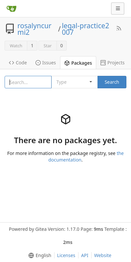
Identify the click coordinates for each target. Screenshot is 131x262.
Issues (45, 62)
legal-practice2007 (85, 28)
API (84, 255)
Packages (78, 63)
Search (112, 82)
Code (18, 62)
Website (103, 255)
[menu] (38, 255)
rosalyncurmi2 (34, 28)
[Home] (11, 8)
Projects (112, 62)
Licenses (66, 255)
